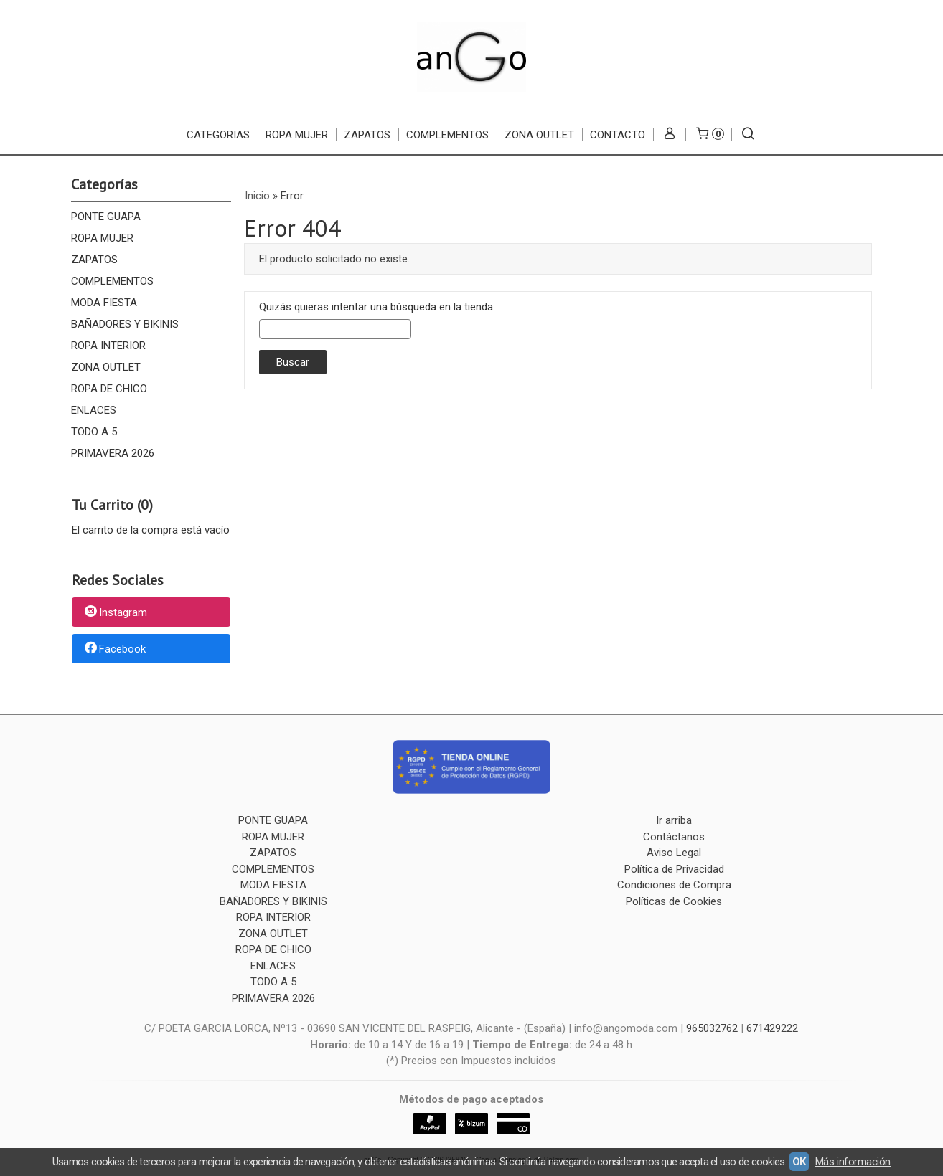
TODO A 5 (94, 431)
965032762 (712, 1028)
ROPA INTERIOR (108, 345)
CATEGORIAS (218, 134)
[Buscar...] (747, 134)
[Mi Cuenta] (669, 134)
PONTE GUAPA (106, 216)
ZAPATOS (367, 134)
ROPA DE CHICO (109, 388)
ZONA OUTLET (539, 134)
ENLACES (93, 410)
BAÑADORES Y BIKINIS (125, 324)
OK (799, 1161)
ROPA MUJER (297, 134)
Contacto (617, 134)
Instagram (115, 613)
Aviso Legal (674, 852)
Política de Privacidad (674, 869)
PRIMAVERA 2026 (112, 453)
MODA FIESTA (104, 302)
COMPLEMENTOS (447, 134)
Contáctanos (674, 836)
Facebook (114, 648)
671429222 (772, 1028)
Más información (853, 1161)
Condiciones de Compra (674, 884)
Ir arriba (674, 820)
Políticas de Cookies (674, 901)
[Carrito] (708, 134)
